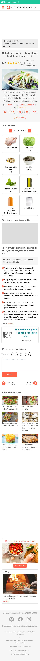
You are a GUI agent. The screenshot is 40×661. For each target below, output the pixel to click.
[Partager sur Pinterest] (20, 112)
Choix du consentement (18, 650)
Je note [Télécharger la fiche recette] (20, 117)
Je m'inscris (20, 566)
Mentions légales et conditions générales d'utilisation (19, 633)
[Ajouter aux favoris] (34, 112)
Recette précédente (9, 383)
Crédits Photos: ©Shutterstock (20, 647)
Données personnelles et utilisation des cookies (19, 626)
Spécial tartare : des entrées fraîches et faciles (10, 444)
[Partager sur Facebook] (12, 112)
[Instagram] (29, 619)
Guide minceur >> (11, 2)
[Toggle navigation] (3, 7)
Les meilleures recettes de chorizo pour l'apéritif (30, 444)
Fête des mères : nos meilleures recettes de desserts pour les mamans (30, 424)
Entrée (16, 41)
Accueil (7, 41)
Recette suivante (31, 383)
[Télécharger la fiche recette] (27, 112)
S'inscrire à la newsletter (20, 654)
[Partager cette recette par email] (5, 112)
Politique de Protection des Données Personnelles (19, 641)
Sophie (10, 324)
